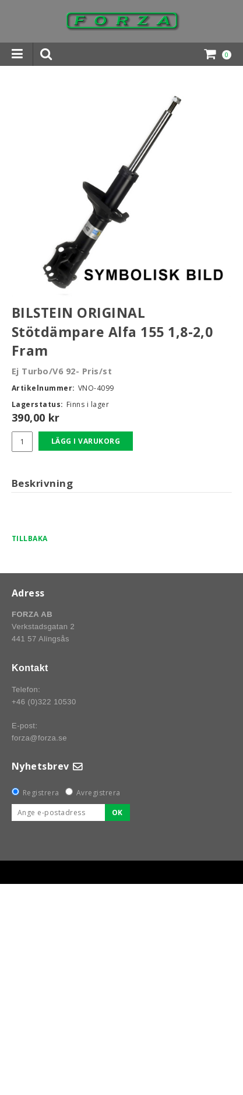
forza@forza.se (39, 737)
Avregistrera (98, 793)
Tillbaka (30, 538)
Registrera (41, 793)
